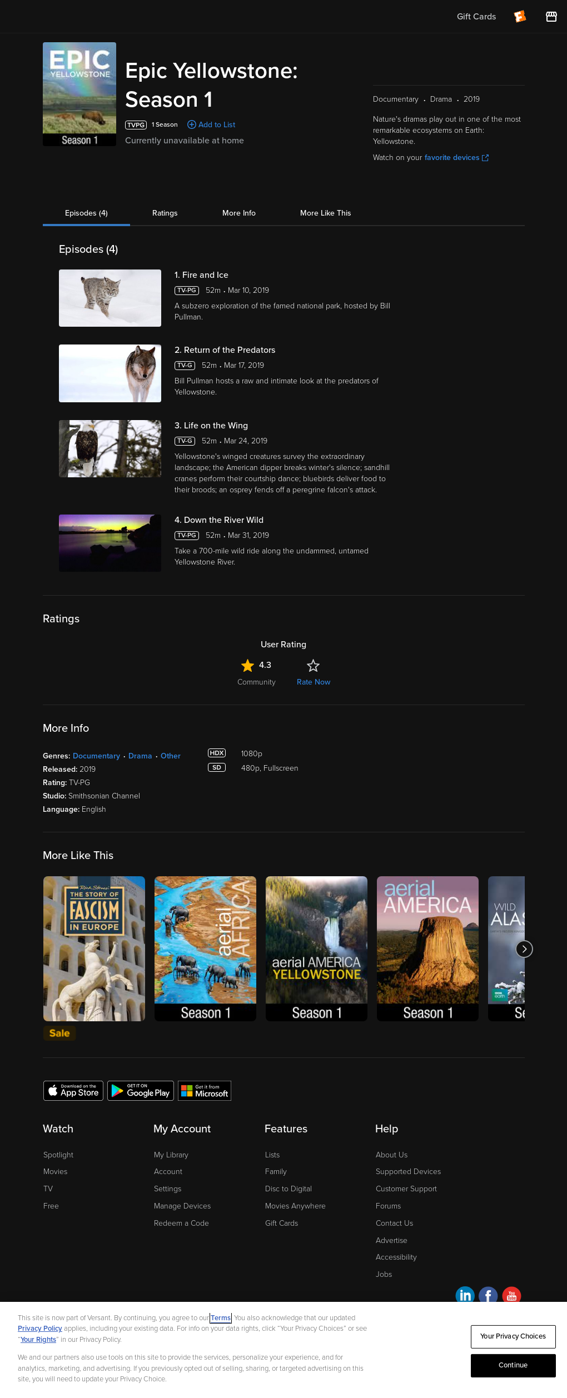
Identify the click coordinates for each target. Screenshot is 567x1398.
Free (51, 1206)
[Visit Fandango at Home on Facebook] (488, 1298)
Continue (513, 1365)
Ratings (165, 213)
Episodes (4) (86, 213)
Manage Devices (182, 1206)
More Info (239, 213)
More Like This (325, 213)
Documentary (96, 756)
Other (171, 756)
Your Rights (38, 1339)
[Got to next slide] (524, 949)
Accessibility (396, 1257)
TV (48, 1189)
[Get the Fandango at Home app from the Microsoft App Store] (204, 1090)
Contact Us (394, 1223)
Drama (140, 756)
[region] (283, 1350)
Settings (167, 1189)
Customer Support (406, 1189)
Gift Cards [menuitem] (476, 16)
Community (256, 682)
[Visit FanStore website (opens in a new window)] (551, 16)
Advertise (391, 1240)
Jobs (384, 1274)
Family (276, 1171)
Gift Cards (281, 1223)
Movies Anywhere (295, 1206)
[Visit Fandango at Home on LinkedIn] (465, 1298)
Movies (55, 1171)
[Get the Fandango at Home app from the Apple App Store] (73, 1090)
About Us (391, 1155)
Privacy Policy (40, 1328)
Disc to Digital (288, 1189)
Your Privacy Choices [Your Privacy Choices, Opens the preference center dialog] (513, 1336)
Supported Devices (408, 1171)
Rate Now (313, 682)
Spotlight (58, 1155)
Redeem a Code (181, 1223)
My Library (171, 1155)
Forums (388, 1206)
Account (168, 1171)
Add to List (216, 124)
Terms (221, 1318)
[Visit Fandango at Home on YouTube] (511, 1298)
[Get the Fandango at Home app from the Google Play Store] (141, 1090)
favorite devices (457, 157)
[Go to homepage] (77, 16)
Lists (272, 1155)
